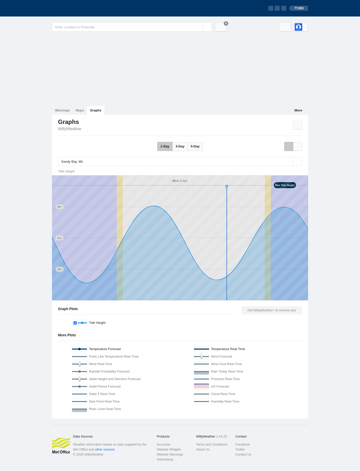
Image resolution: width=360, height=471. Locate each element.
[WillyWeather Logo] (75, 8)
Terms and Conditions (212, 444)
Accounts (163, 444)
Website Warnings (170, 454)
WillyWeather (70, 129)
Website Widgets (169, 449)
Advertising (165, 459)
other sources (105, 449)
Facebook (243, 444)
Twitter (240, 449)
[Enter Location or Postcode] (132, 26)
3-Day (180, 146)
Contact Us (244, 454)
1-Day (164, 146)
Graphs (96, 110)
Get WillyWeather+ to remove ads (272, 310)
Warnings (62, 110)
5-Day (195, 146)
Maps (80, 110)
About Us (202, 449)
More (298, 110)
